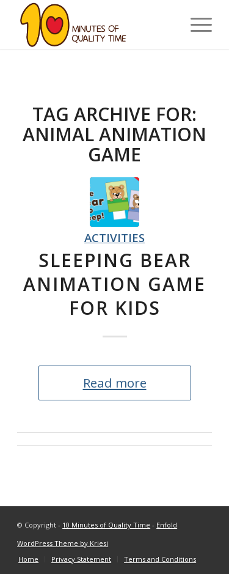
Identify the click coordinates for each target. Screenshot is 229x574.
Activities (114, 237)
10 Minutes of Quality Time (106, 524)
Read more (115, 382)
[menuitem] (28, 559)
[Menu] (195, 24)
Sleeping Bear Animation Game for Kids (114, 284)
